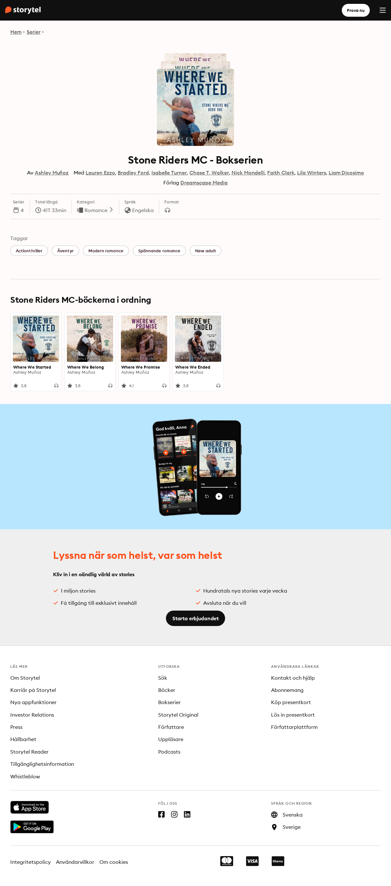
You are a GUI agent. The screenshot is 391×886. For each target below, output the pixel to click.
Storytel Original (178, 714)
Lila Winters (311, 172)
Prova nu (356, 10)
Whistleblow (25, 776)
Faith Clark (281, 172)
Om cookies (113, 862)
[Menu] (382, 10)
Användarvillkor (75, 862)
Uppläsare (170, 739)
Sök (162, 678)
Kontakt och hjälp (293, 678)
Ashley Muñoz (52, 172)
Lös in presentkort (293, 714)
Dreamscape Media (204, 182)
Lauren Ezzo (100, 172)
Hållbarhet (23, 739)
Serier (34, 32)
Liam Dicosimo (346, 172)
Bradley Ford (133, 172)
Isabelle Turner (169, 172)
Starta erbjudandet (195, 618)
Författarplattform (294, 727)
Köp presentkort (291, 702)
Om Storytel (25, 678)
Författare (171, 727)
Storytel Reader (29, 751)
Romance (99, 210)
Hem (16, 32)
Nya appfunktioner (33, 702)
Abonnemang (287, 690)
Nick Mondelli (248, 172)
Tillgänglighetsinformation (42, 764)
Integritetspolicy (30, 862)
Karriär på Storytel (33, 690)
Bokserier (169, 702)
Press (16, 727)
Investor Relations (32, 714)
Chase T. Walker (209, 172)
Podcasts (169, 751)
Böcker (166, 690)
